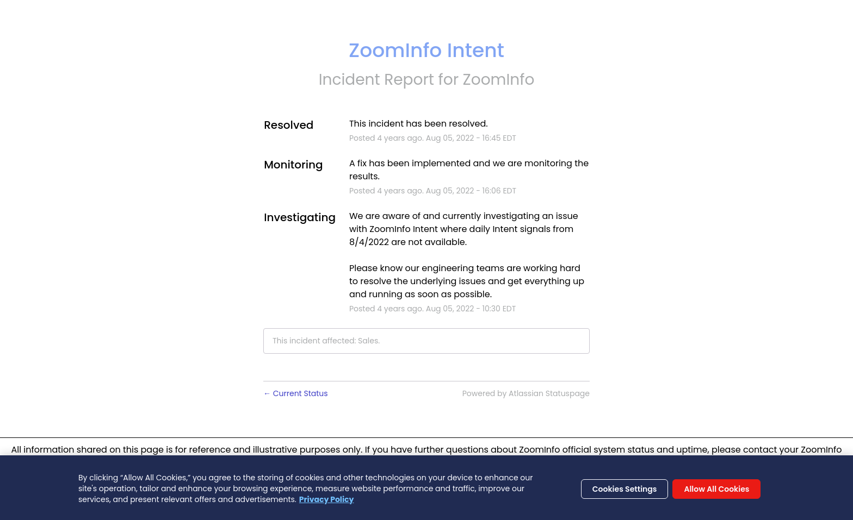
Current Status (295, 393)
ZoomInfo (499, 79)
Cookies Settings (624, 491)
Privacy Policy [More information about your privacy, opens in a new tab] (326, 502)
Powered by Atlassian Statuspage (526, 393)
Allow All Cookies (716, 491)
